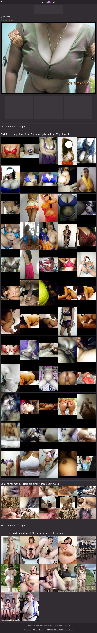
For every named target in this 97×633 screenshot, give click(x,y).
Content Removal (38, 630)
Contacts (27, 630)
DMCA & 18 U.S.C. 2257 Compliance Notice (60, 630)
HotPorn (48, 2)
